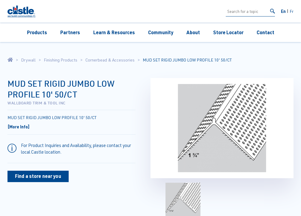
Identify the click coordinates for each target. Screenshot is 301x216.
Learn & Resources (114, 32)
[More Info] (18, 126)
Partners (70, 32)
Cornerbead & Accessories (110, 60)
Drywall (28, 60)
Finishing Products (60, 60)
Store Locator (228, 32)
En (283, 11)
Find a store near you (38, 176)
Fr (292, 11)
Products (37, 32)
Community (160, 32)
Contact (265, 32)
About (193, 32)
